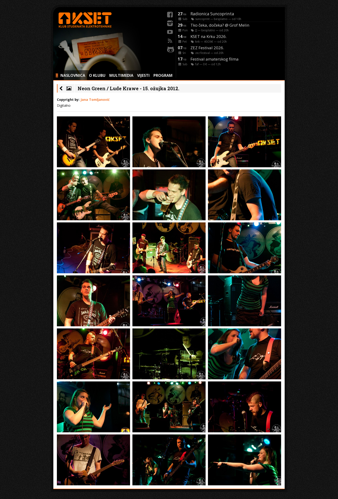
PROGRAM (163, 75)
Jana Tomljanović (95, 99)
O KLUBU (97, 75)
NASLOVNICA (72, 75)
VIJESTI (143, 75)
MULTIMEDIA (121, 75)
